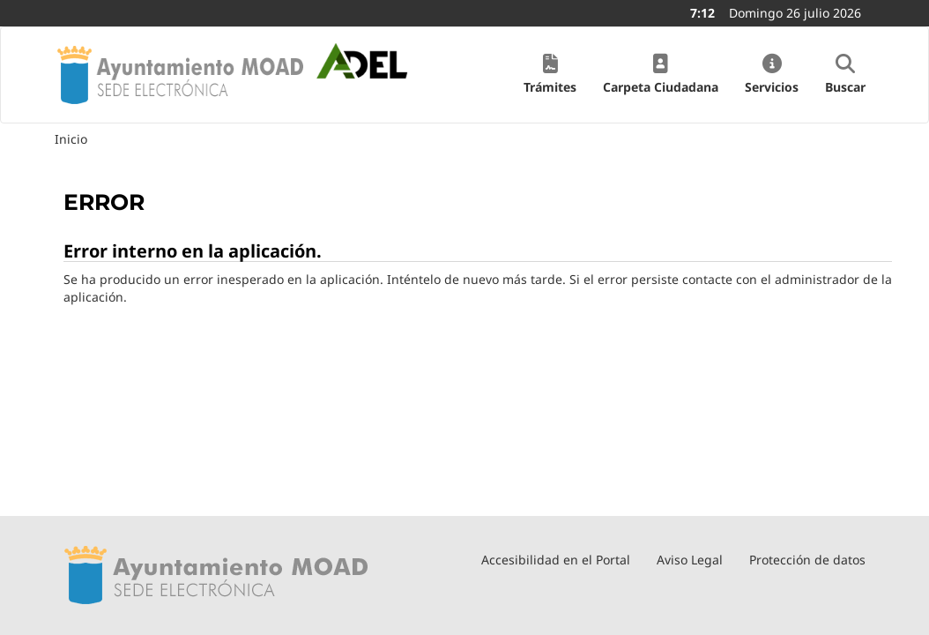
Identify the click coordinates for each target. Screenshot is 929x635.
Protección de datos (807, 559)
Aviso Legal (690, 559)
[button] (550, 75)
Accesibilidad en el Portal (555, 559)
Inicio (71, 139)
